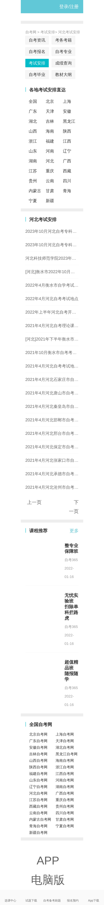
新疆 (50, 200)
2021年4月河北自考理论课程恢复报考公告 (64, 325)
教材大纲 (63, 74)
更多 (74, 530)
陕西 (67, 131)
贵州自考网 (65, 806)
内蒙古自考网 (40, 819)
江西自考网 (65, 774)
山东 (33, 151)
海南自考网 (65, 760)
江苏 (33, 171)
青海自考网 (38, 826)
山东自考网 (38, 780)
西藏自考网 (38, 806)
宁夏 (33, 200)
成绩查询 (63, 63)
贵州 (33, 180)
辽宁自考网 (38, 787)
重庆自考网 (65, 800)
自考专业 (63, 51)
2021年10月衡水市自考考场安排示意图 (61, 352)
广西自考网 (65, 793)
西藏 (67, 171)
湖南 (33, 161)
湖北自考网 (65, 747)
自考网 (30, 32)
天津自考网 (65, 741)
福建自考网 (38, 774)
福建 (50, 141)
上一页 (34, 502)
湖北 (33, 121)
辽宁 (67, 151)
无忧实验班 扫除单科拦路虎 (71, 607)
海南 (50, 131)
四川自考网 (65, 813)
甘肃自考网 (65, 819)
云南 (50, 180)
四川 (67, 180)
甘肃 (50, 190)
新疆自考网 (38, 833)
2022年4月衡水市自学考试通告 (54, 285)
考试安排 (47, 32)
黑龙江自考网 (67, 754)
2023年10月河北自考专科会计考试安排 (61, 244)
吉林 (50, 121)
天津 (50, 111)
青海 (67, 190)
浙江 (33, 141)
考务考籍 (63, 40)
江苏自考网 (38, 800)
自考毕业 (37, 74)
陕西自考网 (38, 767)
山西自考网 (38, 760)
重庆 (50, 171)
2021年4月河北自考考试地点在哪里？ (60, 366)
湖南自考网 (65, 787)
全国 (33, 101)
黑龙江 (69, 121)
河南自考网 (65, 780)
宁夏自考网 (65, 826)
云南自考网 (38, 813)
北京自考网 (38, 734)
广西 (67, 161)
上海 (67, 101)
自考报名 (37, 51)
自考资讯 (37, 40)
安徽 (67, 111)
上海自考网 (65, 734)
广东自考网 (38, 741)
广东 (33, 111)
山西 (33, 131)
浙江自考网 (65, 767)
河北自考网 (38, 793)
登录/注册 (69, 6)
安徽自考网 (38, 747)
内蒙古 (35, 190)
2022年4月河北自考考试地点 (51, 298)
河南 (50, 151)
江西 (67, 141)
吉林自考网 (38, 754)
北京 (50, 101)
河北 (50, 161)
